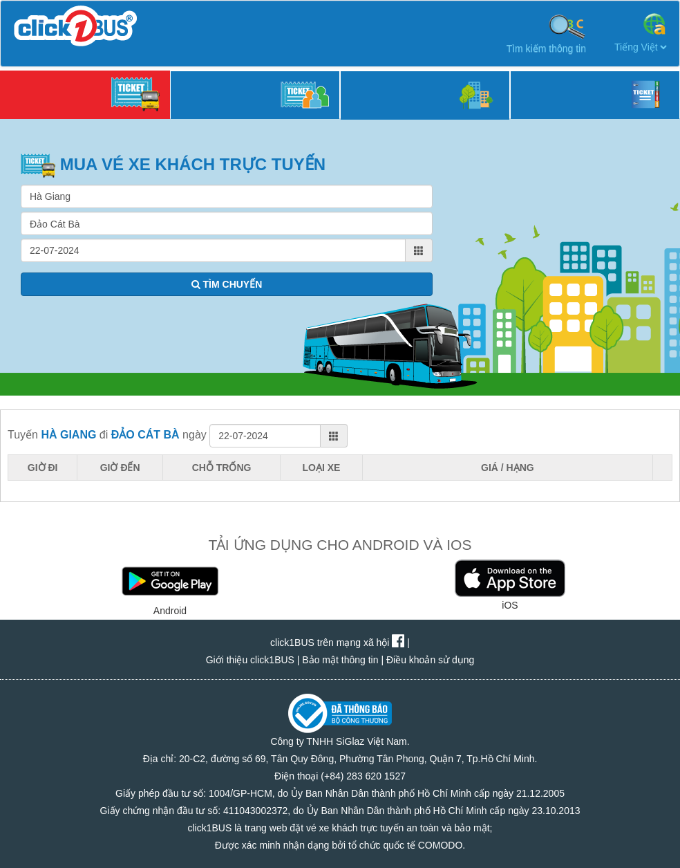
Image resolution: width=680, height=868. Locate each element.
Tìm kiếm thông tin (546, 33)
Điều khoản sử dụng (430, 659)
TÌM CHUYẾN (227, 284)
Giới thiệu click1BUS (250, 659)
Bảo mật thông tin (340, 659)
